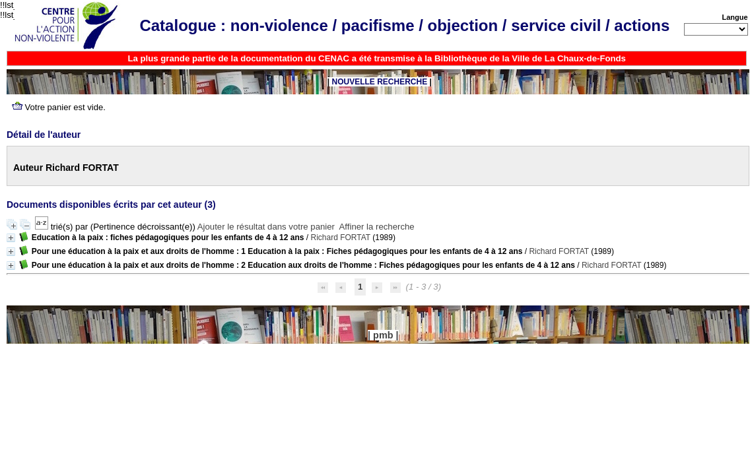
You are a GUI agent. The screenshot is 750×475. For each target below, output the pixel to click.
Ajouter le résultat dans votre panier (266, 227)
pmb (383, 335)
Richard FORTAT (340, 237)
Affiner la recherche (377, 227)
